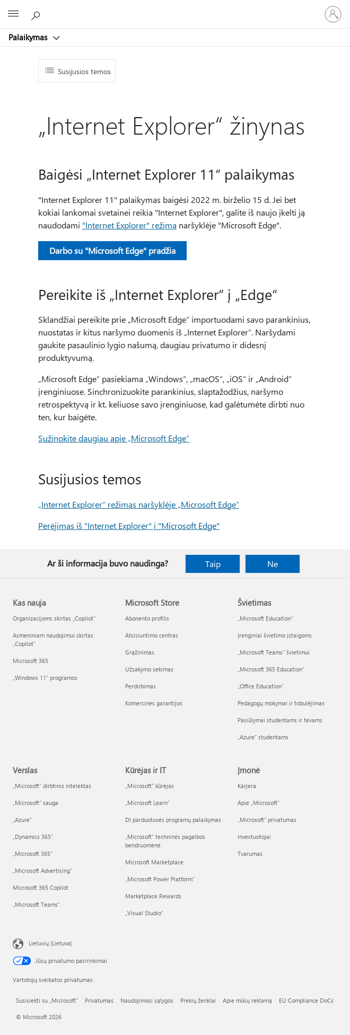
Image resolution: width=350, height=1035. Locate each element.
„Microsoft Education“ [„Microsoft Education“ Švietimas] (265, 618)
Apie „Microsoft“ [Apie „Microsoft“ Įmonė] (258, 803)
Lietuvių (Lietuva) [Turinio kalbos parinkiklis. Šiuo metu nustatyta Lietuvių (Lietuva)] (50, 943)
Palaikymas (28, 37)
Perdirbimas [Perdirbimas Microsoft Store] (140, 686)
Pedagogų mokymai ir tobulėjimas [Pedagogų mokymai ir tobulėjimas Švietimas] (281, 703)
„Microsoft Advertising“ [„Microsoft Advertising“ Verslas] (42, 870)
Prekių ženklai (198, 1000)
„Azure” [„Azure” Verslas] (22, 820)
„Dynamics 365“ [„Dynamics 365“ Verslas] (33, 837)
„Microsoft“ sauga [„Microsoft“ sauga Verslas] (35, 803)
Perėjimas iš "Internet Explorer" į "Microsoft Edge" (129, 525)
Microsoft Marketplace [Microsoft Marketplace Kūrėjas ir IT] (154, 862)
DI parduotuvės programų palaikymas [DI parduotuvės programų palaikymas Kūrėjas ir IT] (173, 820)
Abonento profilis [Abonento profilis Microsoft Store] (147, 618)
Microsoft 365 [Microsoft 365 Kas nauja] (30, 661)
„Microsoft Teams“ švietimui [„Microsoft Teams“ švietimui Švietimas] (274, 652)
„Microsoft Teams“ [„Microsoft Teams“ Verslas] (36, 904)
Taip (213, 563)
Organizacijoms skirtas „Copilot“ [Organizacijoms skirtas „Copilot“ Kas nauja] (54, 618)
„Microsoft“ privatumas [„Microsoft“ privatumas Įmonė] (267, 820)
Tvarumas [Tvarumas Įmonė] (250, 853)
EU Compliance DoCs (306, 1000)
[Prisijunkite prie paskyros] (333, 14)
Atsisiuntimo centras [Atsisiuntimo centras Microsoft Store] (151, 635)
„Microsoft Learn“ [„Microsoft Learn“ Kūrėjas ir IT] (147, 803)
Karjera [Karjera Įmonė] (247, 786)
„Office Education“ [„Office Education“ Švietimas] (261, 686)
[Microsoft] (174, 8)
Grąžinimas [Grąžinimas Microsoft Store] (139, 652)
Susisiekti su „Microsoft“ (47, 1000)
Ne (272, 563)
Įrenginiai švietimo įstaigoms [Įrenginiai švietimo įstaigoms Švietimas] (275, 635)
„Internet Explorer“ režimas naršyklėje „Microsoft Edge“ (138, 504)
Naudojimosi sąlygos (146, 1000)
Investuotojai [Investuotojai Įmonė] (254, 837)
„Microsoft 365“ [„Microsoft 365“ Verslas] (32, 853)
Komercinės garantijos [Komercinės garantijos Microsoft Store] (153, 703)
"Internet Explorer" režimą (129, 225)
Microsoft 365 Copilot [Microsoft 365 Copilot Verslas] (40, 887)
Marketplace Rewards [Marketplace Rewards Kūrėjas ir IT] (153, 896)
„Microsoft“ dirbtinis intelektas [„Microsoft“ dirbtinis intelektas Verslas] (52, 786)
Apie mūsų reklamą (247, 1000)
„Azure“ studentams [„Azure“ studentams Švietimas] (263, 737)
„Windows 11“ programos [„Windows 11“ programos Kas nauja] (45, 678)
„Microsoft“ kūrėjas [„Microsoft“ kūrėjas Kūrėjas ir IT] (149, 786)
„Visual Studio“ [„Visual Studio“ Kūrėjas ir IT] (144, 913)
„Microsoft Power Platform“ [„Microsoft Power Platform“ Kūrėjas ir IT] (160, 879)
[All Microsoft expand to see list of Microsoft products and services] (13, 14)
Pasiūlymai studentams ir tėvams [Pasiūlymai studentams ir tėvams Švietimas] (280, 720)
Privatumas (99, 1000)
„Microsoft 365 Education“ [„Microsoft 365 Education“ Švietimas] (271, 669)
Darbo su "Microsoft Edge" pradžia (112, 250)
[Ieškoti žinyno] (37, 13)
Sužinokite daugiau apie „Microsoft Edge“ (113, 438)
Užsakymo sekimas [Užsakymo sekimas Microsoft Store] (149, 669)
